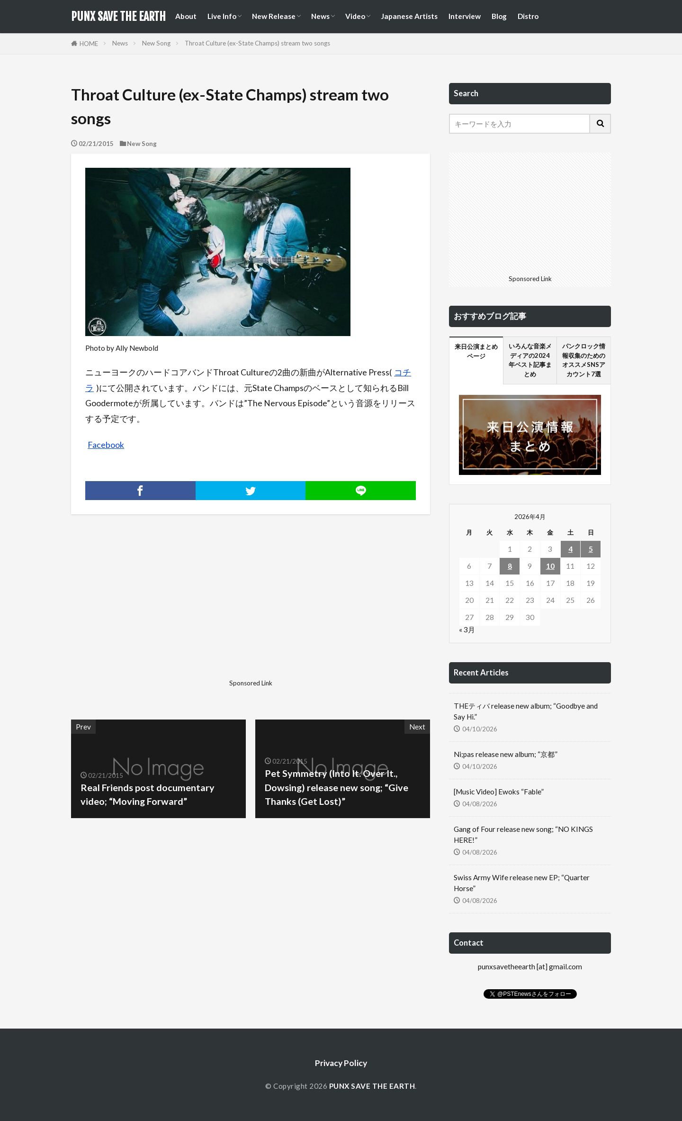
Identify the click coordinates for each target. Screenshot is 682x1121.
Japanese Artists (409, 16)
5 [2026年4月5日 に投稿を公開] (591, 549)
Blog (499, 16)
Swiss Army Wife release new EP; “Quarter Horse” (522, 883)
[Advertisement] (159, 609)
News (320, 16)
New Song (156, 43)
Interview (465, 16)
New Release (274, 16)
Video (355, 16)
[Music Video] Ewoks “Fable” (499, 791)
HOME (89, 43)
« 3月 (467, 629)
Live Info (221, 16)
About (186, 16)
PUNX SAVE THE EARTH (118, 16)
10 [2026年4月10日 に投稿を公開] (550, 566)
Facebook (106, 445)
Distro (528, 16)
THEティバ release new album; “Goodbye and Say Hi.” (526, 711)
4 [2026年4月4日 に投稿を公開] (570, 549)
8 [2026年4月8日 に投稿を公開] (510, 566)
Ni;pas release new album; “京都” (505, 754)
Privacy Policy (341, 1063)
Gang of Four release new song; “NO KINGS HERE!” (523, 834)
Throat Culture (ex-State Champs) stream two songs (257, 43)
